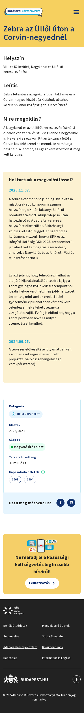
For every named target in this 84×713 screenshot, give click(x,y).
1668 (15, 479)
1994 (30, 479)
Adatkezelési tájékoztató (20, 647)
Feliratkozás (39, 583)
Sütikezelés (11, 636)
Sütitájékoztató (52, 636)
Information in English (56, 658)
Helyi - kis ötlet (26, 414)
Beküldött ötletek (15, 626)
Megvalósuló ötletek (56, 626)
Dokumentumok (52, 647)
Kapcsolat (10, 658)
